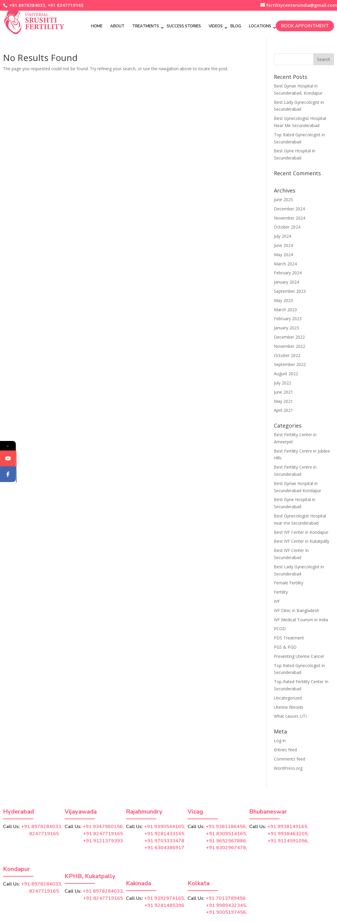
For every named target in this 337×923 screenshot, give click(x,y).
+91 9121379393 (103, 841)
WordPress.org (288, 768)
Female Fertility (288, 583)
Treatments (145, 26)
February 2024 (288, 273)
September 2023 (290, 291)
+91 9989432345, (226, 905)
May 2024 (283, 254)
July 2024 (282, 236)
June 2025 (283, 199)
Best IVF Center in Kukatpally (301, 541)
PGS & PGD (285, 647)
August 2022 (286, 373)
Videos (216, 26)
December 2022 (289, 337)
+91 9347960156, (103, 826)
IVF (277, 601)
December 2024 (289, 209)
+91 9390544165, (164, 826)
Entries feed (285, 750)
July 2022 (282, 383)
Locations (260, 26)
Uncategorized (288, 698)
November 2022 (289, 346)
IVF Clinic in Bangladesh (296, 610)
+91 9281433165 (164, 833)
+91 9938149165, (287, 826)
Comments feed (289, 759)
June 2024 (283, 245)
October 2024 (287, 227)
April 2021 (283, 410)
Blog (235, 26)
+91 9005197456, (226, 912)
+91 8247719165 (66, 5)
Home (96, 26)
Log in (280, 740)
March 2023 (285, 309)
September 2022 (290, 364)
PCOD (280, 628)
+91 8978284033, (27, 5)
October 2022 (287, 355)
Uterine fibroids (288, 707)
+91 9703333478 (164, 841)
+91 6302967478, (226, 847)
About (117, 26)
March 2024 (285, 264)
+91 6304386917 (164, 847)
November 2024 (289, 218)
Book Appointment (305, 26)
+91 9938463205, (288, 833)
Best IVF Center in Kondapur (301, 532)
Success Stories (184, 26)
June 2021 (283, 392)
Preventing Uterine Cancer (299, 656)
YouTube (16, 469)
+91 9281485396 (164, 905)
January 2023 (286, 328)
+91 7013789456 (226, 898)
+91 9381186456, (226, 826)
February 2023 (288, 318)
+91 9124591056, (288, 841)
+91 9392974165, (164, 898)
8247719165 (31, 833)
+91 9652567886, (226, 841)
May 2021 (283, 401)
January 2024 (286, 282)
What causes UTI (290, 716)
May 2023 (283, 300)
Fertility (281, 592)
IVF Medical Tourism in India (301, 619)
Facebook (16, 485)
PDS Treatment (289, 638)
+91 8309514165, (226, 833)
